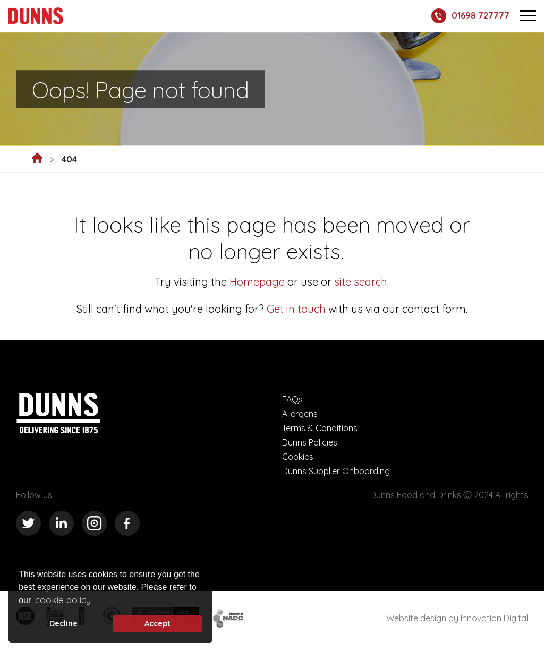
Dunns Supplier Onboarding (336, 471)
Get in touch (296, 308)
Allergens (300, 413)
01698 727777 (470, 15)
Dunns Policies (309, 442)
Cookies (297, 456)
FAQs (292, 399)
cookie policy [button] (63, 599)
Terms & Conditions (320, 428)
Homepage (257, 281)
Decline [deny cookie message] (63, 623)
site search (359, 281)
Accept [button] (157, 623)
